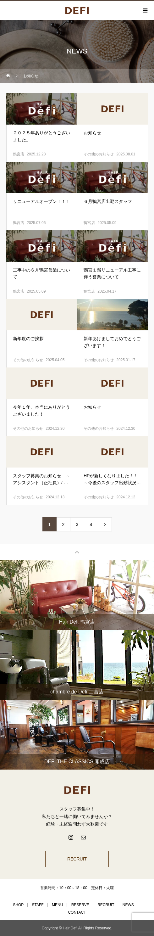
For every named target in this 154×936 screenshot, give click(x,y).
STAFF (38, 905)
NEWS (128, 905)
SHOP (18, 905)
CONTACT (77, 912)
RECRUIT (77, 858)
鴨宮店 (18, 154)
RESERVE (80, 905)
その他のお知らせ (99, 154)
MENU (57, 905)
